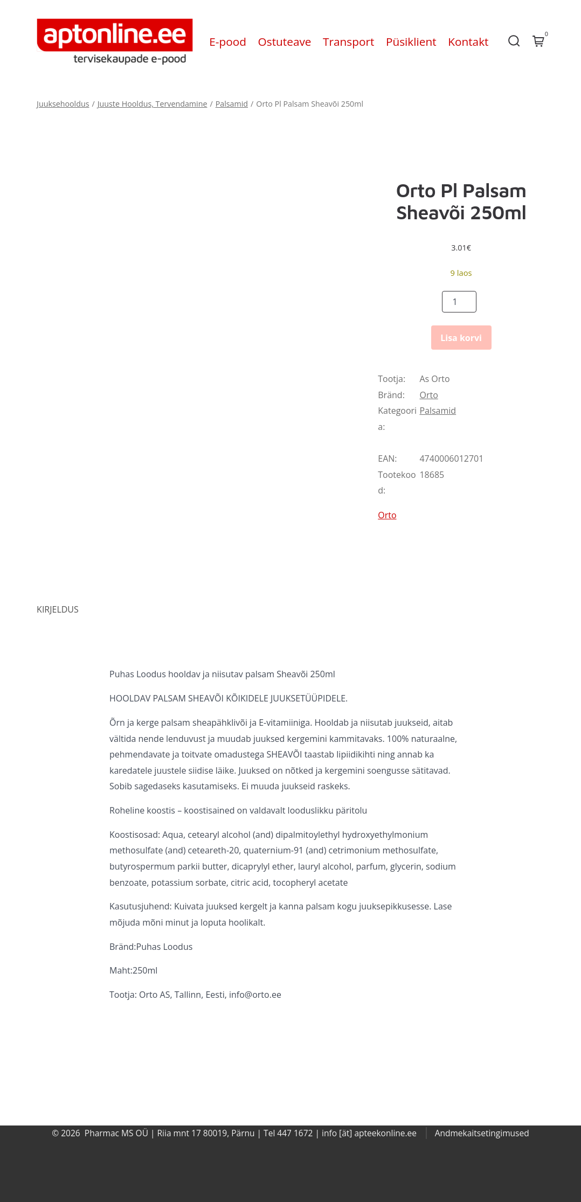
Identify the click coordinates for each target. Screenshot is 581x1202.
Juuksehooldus (63, 104)
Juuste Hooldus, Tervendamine (153, 104)
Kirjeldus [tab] (58, 609)
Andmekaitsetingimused (482, 1133)
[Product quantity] (459, 301)
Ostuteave (285, 41)
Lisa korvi (461, 338)
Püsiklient (411, 41)
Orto (428, 395)
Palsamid (232, 104)
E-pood (227, 41)
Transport (348, 41)
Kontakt (468, 41)
